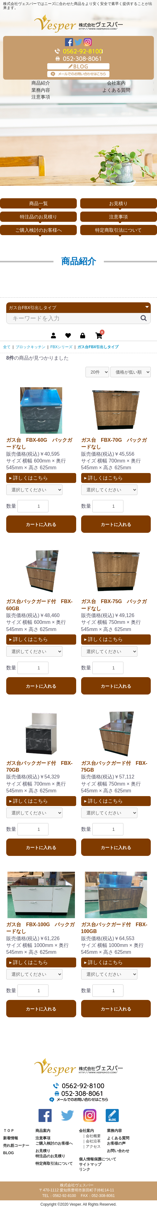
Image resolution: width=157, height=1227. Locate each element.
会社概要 (93, 1136)
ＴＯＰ (8, 1130)
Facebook (69, 42)
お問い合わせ (118, 1151)
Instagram (88, 42)
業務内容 (40, 90)
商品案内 (42, 1130)
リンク (84, 1169)
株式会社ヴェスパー (78, 23)
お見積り (118, 203)
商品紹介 (40, 82)
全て (7, 347)
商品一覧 (38, 203)
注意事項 (40, 96)
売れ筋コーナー (16, 1145)
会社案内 (116, 82)
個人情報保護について (97, 1159)
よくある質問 (116, 90)
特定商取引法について (118, 230)
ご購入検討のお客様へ (38, 230)
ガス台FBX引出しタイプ (97, 347)
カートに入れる (41, 524)
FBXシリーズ (61, 347)
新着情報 (10, 1138)
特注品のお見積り (38, 216)
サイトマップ (90, 1164)
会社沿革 (93, 1141)
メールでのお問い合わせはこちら (78, 74)
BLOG (78, 66)
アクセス (93, 1146)
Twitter (78, 42)
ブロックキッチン (30, 347)
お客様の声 (116, 1143)
